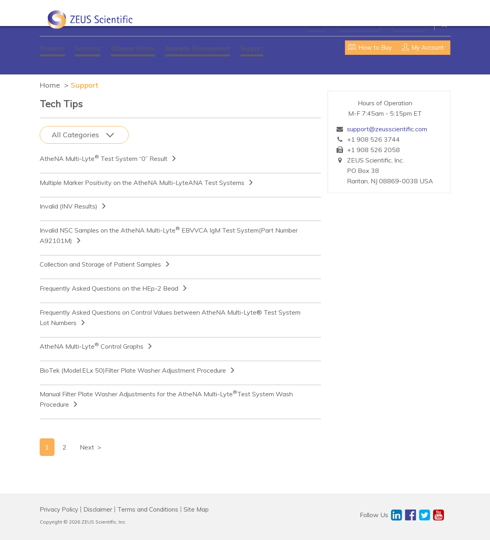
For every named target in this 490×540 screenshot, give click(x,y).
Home (50, 85)
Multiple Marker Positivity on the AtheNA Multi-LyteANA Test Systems (142, 183)
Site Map (196, 509)
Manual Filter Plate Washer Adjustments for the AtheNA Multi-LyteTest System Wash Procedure (166, 398)
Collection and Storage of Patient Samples (100, 264)
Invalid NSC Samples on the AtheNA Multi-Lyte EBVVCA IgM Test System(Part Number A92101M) (169, 235)
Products (52, 48)
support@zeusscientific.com (387, 129)
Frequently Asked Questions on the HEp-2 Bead (109, 288)
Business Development (197, 48)
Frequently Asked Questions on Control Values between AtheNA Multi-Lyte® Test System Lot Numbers (170, 317)
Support (251, 48)
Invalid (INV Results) (68, 206)
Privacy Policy (59, 509)
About (315, 24)
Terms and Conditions (147, 509)
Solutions (88, 48)
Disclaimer (97, 509)
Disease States (133, 48)
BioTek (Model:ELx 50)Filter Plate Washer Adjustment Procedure (133, 370)
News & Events (359, 24)
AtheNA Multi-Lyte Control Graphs (91, 345)
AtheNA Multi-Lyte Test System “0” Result (103, 158)
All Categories (75, 134)
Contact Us (409, 24)
